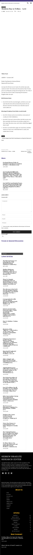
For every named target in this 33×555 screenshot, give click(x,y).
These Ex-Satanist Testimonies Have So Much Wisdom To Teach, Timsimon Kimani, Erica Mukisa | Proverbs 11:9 (10, 282)
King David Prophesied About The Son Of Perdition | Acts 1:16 (9, 352)
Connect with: (4, 197)
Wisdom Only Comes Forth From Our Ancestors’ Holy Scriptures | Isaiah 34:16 (10, 416)
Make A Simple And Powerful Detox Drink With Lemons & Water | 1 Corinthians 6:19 (10, 360)
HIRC (4, 11)
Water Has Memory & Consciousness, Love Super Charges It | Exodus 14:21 (10, 425)
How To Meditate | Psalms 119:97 (10, 322)
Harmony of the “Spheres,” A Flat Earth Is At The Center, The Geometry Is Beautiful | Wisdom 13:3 (10, 331)
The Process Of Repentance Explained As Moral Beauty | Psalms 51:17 (10, 407)
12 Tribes (3, 7)
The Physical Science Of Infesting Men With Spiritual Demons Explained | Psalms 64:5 (10, 262)
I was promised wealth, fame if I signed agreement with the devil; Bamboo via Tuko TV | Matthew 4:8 (10, 301)
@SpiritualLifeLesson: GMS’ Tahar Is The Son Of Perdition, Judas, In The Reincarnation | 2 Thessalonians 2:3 (10, 370)
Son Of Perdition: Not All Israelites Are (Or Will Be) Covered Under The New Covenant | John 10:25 (10, 389)
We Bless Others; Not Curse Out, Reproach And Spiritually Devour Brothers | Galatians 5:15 (10, 444)
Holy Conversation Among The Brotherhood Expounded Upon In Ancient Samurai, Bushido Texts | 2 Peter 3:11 (10, 399)
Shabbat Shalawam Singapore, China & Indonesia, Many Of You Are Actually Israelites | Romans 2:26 (10, 272)
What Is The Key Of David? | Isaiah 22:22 (11, 545)
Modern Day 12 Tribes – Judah (8, 151)
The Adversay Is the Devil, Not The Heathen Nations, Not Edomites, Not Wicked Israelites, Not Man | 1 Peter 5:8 (10, 292)
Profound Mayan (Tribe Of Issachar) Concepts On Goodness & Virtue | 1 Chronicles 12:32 (12, 164)
